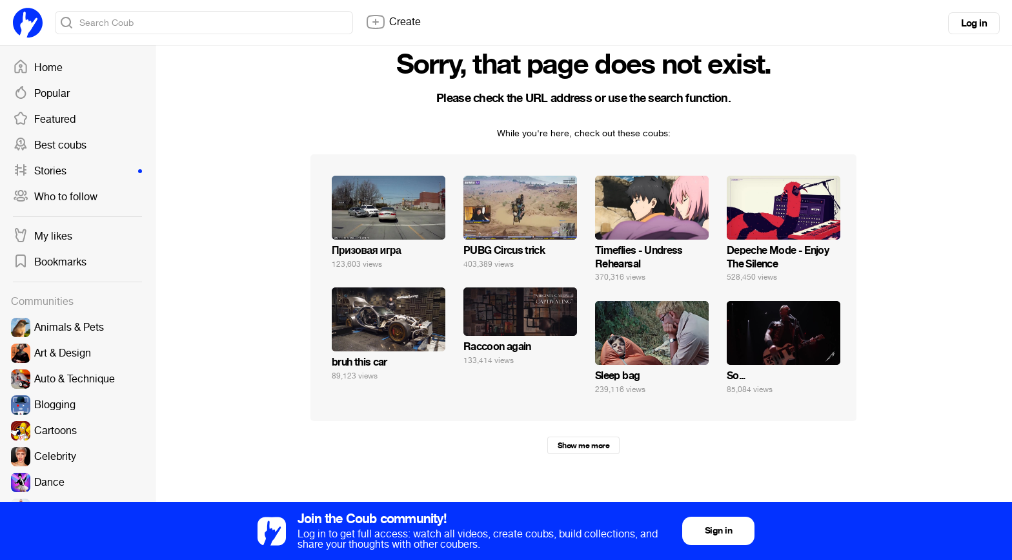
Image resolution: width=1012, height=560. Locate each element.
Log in (974, 23)
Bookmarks (49, 262)
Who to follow (55, 197)
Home (38, 68)
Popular (41, 94)
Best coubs (49, 145)
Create (393, 22)
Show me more (583, 446)
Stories (77, 171)
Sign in (718, 530)
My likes (42, 236)
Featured (44, 119)
